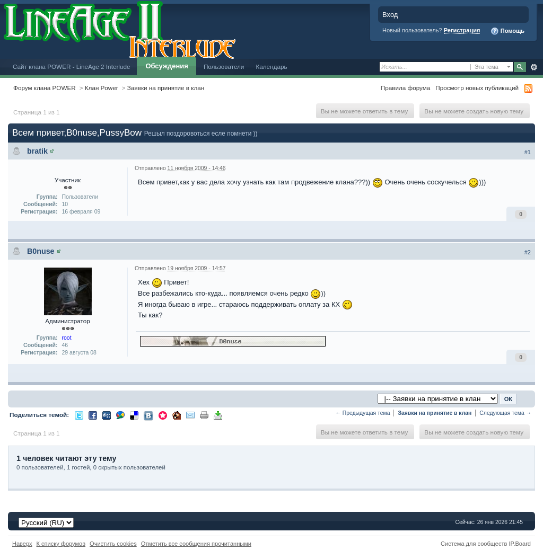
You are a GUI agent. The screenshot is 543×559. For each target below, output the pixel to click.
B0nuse (41, 251)
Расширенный (533, 67)
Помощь (507, 31)
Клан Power (101, 87)
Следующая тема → (505, 413)
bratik (37, 151)
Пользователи (224, 66)
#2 (527, 252)
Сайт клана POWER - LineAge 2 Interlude (71, 66)
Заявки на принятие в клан (165, 87)
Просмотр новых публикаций (477, 87)
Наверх (22, 543)
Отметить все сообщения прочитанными (196, 543)
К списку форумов (61, 543)
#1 (527, 152)
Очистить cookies (113, 543)
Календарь (271, 66)
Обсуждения (166, 66)
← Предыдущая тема (362, 413)
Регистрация (462, 30)
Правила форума (405, 87)
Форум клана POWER (44, 87)
